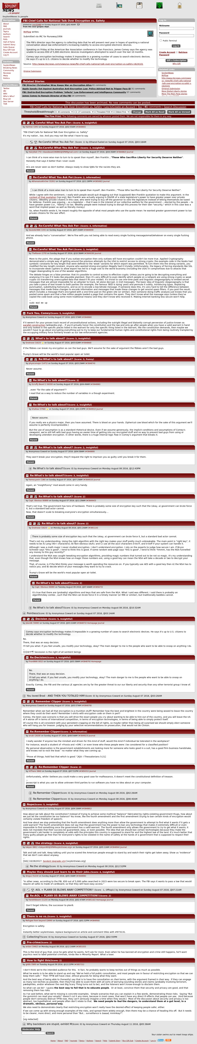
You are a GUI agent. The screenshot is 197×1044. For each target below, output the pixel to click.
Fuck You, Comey (38, 313)
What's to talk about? (50, 338)
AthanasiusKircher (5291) (43, 181)
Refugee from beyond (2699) (39, 921)
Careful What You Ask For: (54, 122)
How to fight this (38, 960)
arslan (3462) (32, 947)
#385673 (97, 587)
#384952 (90, 409)
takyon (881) (32, 847)
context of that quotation (42, 197)
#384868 (86, 343)
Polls (5, 39)
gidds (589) (31, 965)
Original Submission (171, 89)
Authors (6, 34)
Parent (30, 171)
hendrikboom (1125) (38, 900)
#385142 (90, 900)
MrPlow (165, 75)
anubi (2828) (35, 736)
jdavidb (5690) (32, 623)
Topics (6, 31)
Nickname (164, 26)
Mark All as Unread (179, 112)
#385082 (97, 181)
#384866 (86, 317)
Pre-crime (33, 942)
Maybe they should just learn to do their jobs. (58, 872)
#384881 (86, 809)
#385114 (93, 528)
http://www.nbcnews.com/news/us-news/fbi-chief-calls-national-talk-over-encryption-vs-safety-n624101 (87, 64)
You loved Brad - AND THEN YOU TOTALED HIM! (56, 696)
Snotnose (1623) (33, 343)
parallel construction (34, 325)
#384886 (95, 385)
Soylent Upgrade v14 (54, 861)
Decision (41, 619)
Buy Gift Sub (9, 50)
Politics (6, 78)
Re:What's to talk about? (56, 359)
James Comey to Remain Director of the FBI (46, 96)
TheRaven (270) (39, 253)
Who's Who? (9, 96)
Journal (130, 152)
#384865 (80, 127)
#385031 (84, 771)
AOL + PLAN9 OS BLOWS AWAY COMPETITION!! (65, 890)
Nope (30, 804)
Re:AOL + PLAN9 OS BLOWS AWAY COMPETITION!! (64, 895)
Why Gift (177, 64)
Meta (5, 76)
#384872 (81, 623)
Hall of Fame (9, 42)
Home (53, 1041)
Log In (6, 55)
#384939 (89, 253)
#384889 (89, 452)
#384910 (88, 480)
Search (6, 37)
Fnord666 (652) (36, 662)
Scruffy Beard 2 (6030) (42, 385)
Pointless (32, 613)
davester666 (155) (37, 230)
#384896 (81, 876)
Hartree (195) (32, 127)
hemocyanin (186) (37, 480)
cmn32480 (36, 25)
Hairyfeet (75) (35, 152)
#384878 (86, 706)
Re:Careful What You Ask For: (56, 141)
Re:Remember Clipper (45, 731)
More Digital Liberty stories (174, 91)
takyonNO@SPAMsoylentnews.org (55, 847)
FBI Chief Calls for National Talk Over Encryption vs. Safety (64, 20)
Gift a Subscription (176, 61)
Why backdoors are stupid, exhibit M (49, 1024)
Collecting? (33, 937)
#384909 (88, 230)
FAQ (5, 26)
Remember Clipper (48, 701)
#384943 (91, 501)
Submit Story (9, 45)
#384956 (94, 921)
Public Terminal (168, 40)
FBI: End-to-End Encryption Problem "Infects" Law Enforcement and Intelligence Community (74, 92)
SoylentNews (11, 8)
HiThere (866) (35, 771)
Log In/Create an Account (119, 106)
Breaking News (10, 68)
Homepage (92, 623)
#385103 (81, 947)
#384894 (114, 847)
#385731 (79, 965)
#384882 (121, 152)
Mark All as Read (154, 112)
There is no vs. (37, 916)
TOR (5, 104)
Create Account (10, 52)
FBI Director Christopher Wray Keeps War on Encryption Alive (57, 85)
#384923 (83, 736)
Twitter (6, 88)
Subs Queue (8, 47)
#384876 (85, 662)
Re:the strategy (39, 866)
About (6, 24)
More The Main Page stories (174, 94)
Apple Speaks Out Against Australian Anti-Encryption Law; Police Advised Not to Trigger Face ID (76, 89)
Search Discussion (175, 106)
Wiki (5, 94)
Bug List (7, 99)
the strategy (44, 843)
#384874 (90, 364)
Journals (7, 29)
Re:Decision (38, 657)
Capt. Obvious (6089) (38, 501)
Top (140, 106)
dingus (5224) (32, 876)
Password (164, 33)
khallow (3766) (39, 409)
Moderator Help (31, 1029)
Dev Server (8, 101)
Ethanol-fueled (97, 142)
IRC (4, 91)
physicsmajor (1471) (38, 364)
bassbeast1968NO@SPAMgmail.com (60, 152)
